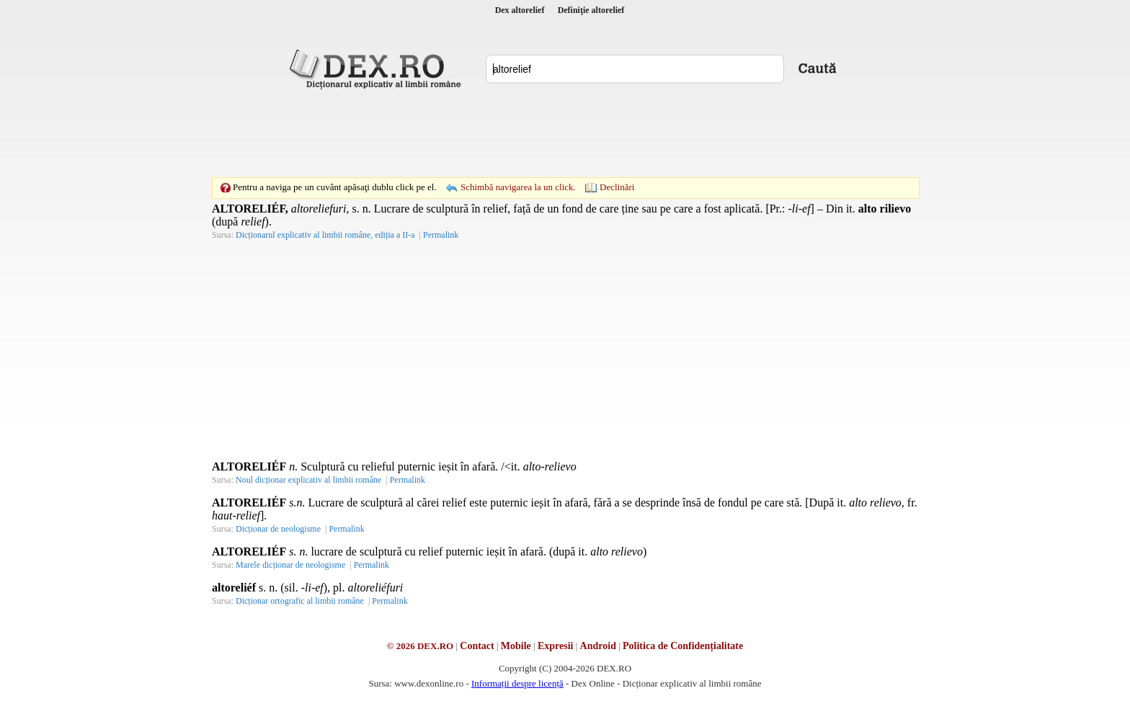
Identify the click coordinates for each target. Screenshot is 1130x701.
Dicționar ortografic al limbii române (300, 601)
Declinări (617, 187)
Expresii (556, 645)
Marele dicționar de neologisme (290, 565)
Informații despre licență (517, 683)
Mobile (516, 645)
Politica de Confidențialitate (683, 645)
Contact (477, 645)
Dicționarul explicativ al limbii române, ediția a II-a (325, 235)
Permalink (440, 235)
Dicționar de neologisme (278, 529)
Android (598, 645)
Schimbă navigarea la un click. (518, 187)
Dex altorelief (520, 10)
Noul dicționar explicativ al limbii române (308, 480)
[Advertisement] (565, 133)
